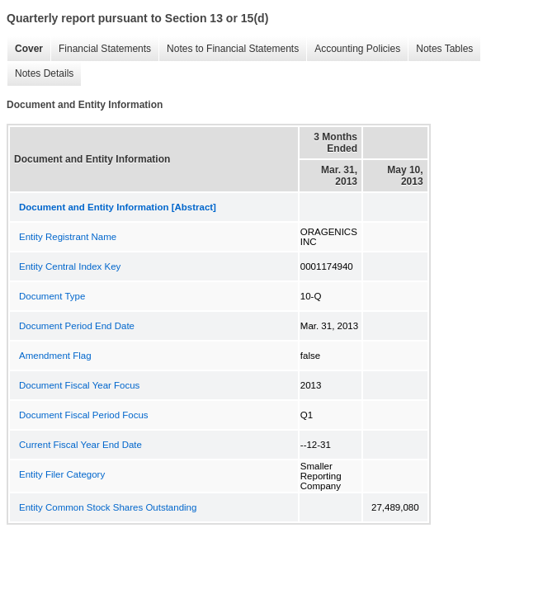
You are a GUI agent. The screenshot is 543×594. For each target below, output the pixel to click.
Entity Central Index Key (69, 266)
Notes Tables (440, 49)
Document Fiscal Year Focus (79, 385)
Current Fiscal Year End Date (80, 445)
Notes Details (40, 74)
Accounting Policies (353, 49)
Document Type (52, 296)
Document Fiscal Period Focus (84, 415)
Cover (25, 49)
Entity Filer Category (62, 474)
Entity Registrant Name (67, 237)
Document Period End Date (77, 326)
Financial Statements (100, 49)
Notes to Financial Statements (228, 49)
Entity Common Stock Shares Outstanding (107, 507)
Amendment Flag (55, 356)
